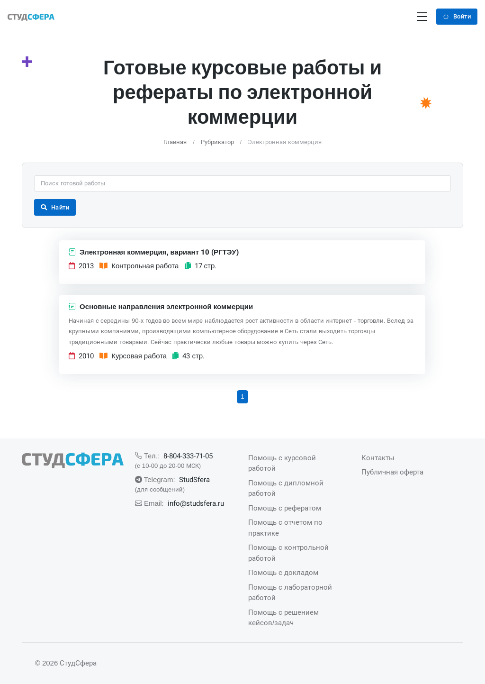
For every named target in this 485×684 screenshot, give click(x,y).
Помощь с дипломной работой (285, 488)
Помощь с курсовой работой (282, 463)
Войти (457, 16)
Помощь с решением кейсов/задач (283, 617)
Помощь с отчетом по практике (285, 527)
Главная (175, 142)
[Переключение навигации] (422, 16)
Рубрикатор (217, 142)
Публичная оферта (392, 472)
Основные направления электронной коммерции (161, 306)
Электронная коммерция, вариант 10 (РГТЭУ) (154, 252)
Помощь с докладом (283, 572)
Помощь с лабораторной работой (290, 592)
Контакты (378, 458)
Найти (55, 207)
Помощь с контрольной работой (288, 552)
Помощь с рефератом (284, 508)
